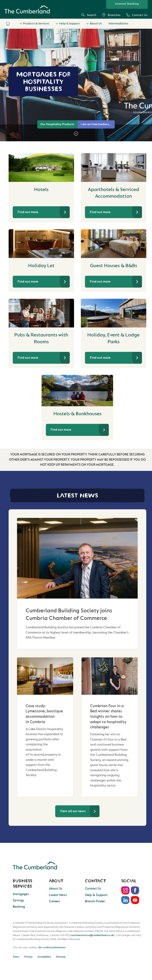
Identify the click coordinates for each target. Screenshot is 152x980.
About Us (96, 23)
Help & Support (69, 23)
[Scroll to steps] (76, 133)
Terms (16, 956)
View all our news (73, 811)
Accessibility (44, 956)
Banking (19, 907)
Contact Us (136, 15)
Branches (111, 15)
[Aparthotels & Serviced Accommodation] (113, 167)
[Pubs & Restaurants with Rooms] (41, 313)
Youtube (135, 900)
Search (88, 15)
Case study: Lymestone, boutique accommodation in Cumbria (44, 713)
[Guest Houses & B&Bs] (113, 243)
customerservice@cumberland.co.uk (92, 935)
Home (8, 24)
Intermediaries (118, 23)
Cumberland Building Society (27, 9)
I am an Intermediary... (96, 124)
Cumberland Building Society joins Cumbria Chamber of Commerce (69, 614)
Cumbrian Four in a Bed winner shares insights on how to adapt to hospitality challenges (108, 716)
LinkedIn (125, 900)
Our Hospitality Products (57, 124)
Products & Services (36, 23)
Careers (54, 901)
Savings (18, 900)
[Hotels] (41, 167)
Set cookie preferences (51, 947)
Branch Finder (95, 901)
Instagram (125, 890)
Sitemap (60, 956)
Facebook (135, 890)
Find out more (28, 212)
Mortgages (21, 894)
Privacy (28, 956)
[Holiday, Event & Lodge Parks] (113, 313)
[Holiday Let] (41, 243)
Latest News (58, 895)
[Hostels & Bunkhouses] (77, 390)
